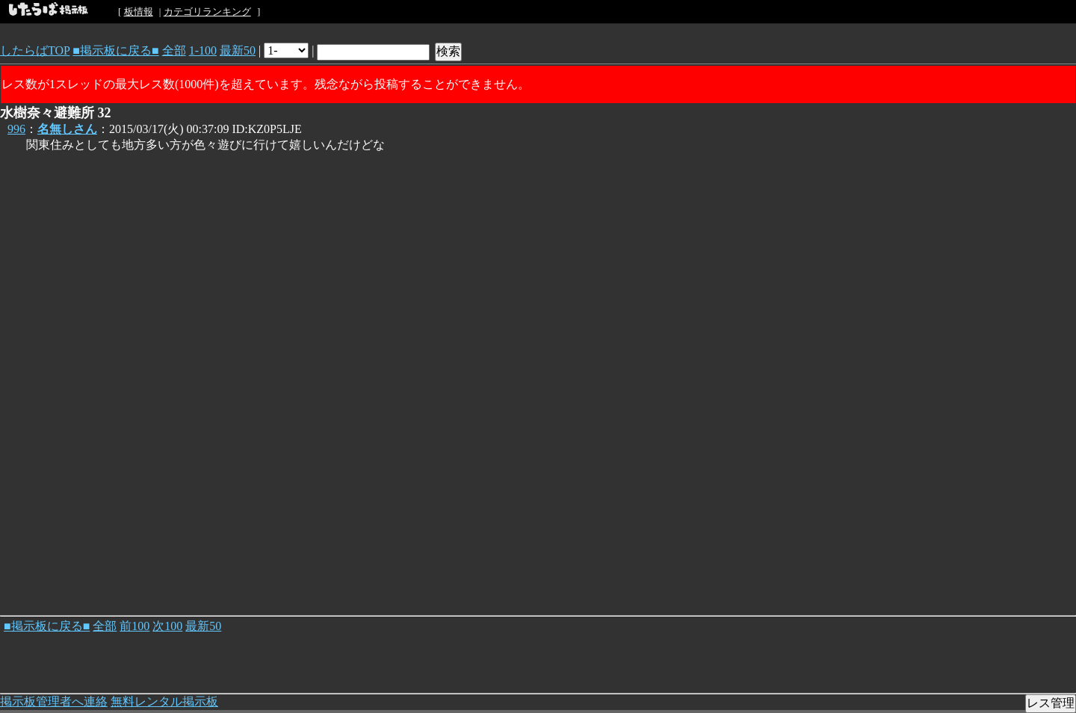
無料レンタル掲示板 (164, 701)
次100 (167, 626)
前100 (134, 626)
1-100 (203, 50)
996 (16, 129)
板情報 (138, 11)
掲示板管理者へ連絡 (54, 701)
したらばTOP (34, 50)
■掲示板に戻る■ (115, 50)
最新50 (238, 50)
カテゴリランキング (207, 11)
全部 (174, 50)
